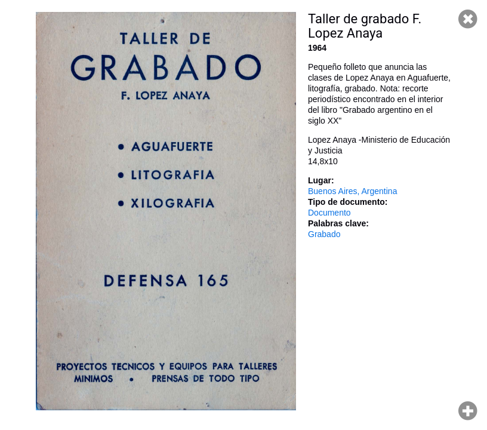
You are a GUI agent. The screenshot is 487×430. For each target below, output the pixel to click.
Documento (329, 212)
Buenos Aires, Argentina (352, 191)
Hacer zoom (468, 411)
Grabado (324, 234)
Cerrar (468, 19)
